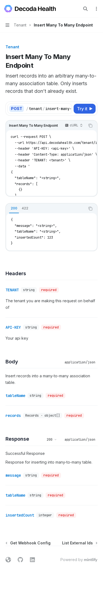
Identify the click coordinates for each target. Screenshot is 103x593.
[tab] (14, 208)
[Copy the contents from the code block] (90, 125)
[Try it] (85, 109)
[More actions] (96, 9)
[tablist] (45, 208)
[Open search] (85, 8)
